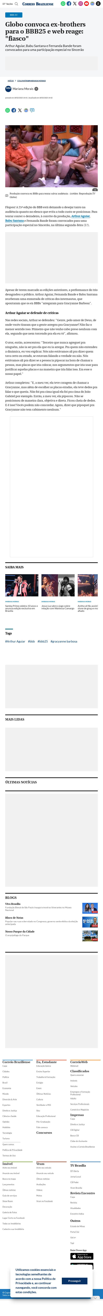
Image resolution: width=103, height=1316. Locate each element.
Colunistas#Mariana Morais (31, 81)
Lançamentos (8, 1184)
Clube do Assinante (78, 1141)
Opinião (5, 1122)
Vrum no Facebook (44, 1201)
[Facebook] (69, 5)
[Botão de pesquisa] (16, 3)
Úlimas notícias (9, 1190)
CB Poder (74, 1182)
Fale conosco (42, 1127)
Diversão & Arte (9, 1099)
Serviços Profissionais (79, 1104)
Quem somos (8, 1144)
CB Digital (74, 1130)
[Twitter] (74, 5)
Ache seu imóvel (9, 1167)
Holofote (6, 1127)
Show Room (7, 1201)
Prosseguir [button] (74, 1280)
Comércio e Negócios (79, 1109)
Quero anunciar (77, 1075)
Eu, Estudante (46, 1062)
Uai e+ (73, 1237)
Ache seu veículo (43, 1167)
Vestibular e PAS (43, 1105)
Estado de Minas (77, 1226)
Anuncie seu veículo (45, 1173)
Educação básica (43, 1066)
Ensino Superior (43, 1071)
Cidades (6, 1071)
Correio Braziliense (16, 1062)
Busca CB (74, 1135)
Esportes (6, 1105)
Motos (39, 1195)
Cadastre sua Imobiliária (13, 1229)
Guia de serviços (9, 1195)
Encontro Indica (77, 1214)
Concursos (44, 1132)
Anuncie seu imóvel (10, 1173)
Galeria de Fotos (9, 1212)
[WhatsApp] (63, 5)
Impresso (77, 1115)
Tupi (72, 1243)
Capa (4, 1066)
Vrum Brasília (76, 1188)
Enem (38, 1088)
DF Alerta (74, 1171)
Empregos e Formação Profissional (80, 1093)
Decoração (7, 1207)
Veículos (74, 1086)
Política (5, 1077)
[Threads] (98, 5)
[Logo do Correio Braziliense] (38, 3)
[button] (37, 1292)
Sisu (38, 1110)
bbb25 (43, 641)
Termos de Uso (9, 1155)
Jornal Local (75, 1176)
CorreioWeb (79, 1062)
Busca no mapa (9, 1179)
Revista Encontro (82, 1193)
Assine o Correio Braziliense (82, 1146)
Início (11, 81)
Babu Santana (14, 220)
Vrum (40, 1164)
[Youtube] (86, 5)
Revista (73, 1202)
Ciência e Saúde (9, 1116)
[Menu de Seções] (7, 3)
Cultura (39, 1099)
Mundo (5, 1094)
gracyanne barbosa (64, 641)
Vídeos (39, 1190)
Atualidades (75, 1208)
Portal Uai (74, 1232)
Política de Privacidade (12, 1150)
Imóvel (7, 1164)
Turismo (6, 1138)
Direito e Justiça (9, 1110)
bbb (32, 641)
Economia (6, 1088)
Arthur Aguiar (80, 216)
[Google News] (92, 5)
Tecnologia (7, 1133)
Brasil (4, 1082)
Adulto (73, 1098)
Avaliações (41, 1184)
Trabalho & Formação (45, 1077)
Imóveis (73, 1080)
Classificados (79, 1071)
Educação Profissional (46, 1116)
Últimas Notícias (43, 1094)
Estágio (39, 1082)
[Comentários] (32, 111)
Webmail (74, 1066)
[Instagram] (80, 5)
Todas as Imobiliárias (11, 1223)
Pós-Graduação (43, 1122)
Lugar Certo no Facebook (13, 1218)
